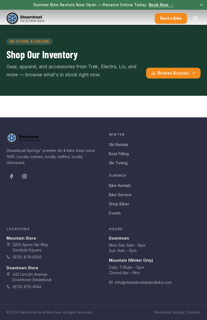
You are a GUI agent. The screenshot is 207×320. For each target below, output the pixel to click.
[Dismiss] (201, 5)
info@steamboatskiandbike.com (140, 282)
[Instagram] (24, 176)
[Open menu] (195, 18)
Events (115, 213)
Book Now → (161, 4)
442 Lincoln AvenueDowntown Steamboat (28, 277)
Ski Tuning (118, 163)
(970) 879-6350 (24, 257)
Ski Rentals (118, 144)
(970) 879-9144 (23, 286)
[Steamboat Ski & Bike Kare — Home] (25, 18)
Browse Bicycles (173, 73)
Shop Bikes (119, 204)
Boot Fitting (119, 153)
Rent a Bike (171, 18)
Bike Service (120, 194)
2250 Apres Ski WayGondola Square (27, 247)
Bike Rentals (120, 185)
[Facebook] (11, 176)
